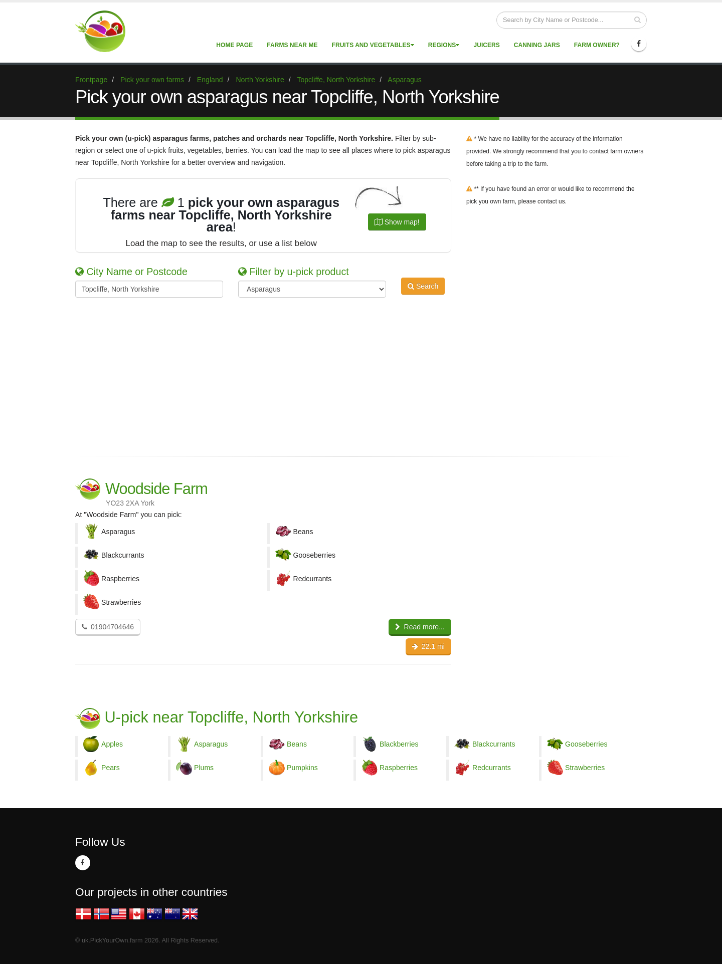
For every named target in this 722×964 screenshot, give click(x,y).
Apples (112, 744)
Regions (444, 45)
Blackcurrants (493, 744)
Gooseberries (586, 744)
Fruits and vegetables (373, 45)
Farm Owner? (597, 45)
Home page (234, 45)
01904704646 (108, 627)
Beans (297, 744)
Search (423, 288)
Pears (110, 768)
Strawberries (585, 768)
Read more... (420, 627)
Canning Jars (537, 45)
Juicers (486, 45)
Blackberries (399, 744)
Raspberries (399, 768)
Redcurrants (491, 768)
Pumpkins (302, 768)
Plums (204, 768)
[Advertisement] (353, 375)
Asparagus (211, 744)
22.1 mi (428, 646)
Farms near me (292, 45)
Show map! (397, 222)
